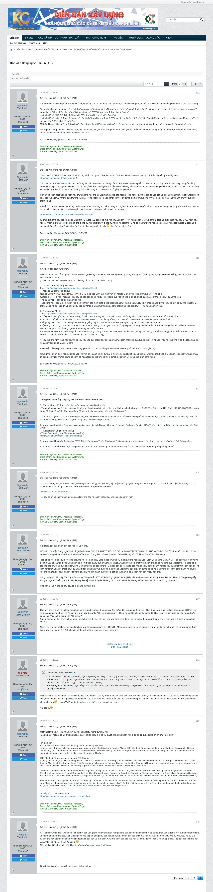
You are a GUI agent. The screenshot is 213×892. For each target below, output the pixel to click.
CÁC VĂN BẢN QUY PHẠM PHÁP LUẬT (59, 37)
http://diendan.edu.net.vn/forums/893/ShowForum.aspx (66, 214)
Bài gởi (15, 74)
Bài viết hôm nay (18, 43)
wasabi (23, 834)
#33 (198, 258)
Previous (178, 878)
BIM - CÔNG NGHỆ (96, 37)
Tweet (23, 131)
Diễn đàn (14, 38)
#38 (198, 660)
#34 (198, 389)
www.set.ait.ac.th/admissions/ (54, 491)
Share (23, 126)
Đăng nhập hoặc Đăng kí (192, 2)
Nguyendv (22, 105)
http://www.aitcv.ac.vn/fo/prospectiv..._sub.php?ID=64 (71, 313)
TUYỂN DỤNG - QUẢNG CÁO (144, 37)
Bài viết (29, 37)
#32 (198, 164)
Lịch (45, 43)
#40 (198, 822)
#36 (198, 535)
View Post (74, 672)
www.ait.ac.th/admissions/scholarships (63, 435)
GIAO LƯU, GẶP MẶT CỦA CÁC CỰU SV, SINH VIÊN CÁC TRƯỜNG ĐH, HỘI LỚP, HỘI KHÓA (67, 49)
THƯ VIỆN (117, 37)
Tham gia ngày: (20, 116)
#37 (198, 599)
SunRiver (22, 612)
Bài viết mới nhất (20, 79)
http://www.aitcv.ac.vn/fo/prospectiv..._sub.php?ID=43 (71, 288)
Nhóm (169, 37)
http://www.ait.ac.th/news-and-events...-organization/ (65, 796)
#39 (198, 721)
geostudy (22, 547)
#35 (198, 473)
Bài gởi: (21, 122)
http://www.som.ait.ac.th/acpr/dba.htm (58, 178)
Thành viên (34, 43)
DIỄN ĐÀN (20, 49)
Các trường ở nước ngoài (120, 49)
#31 (198, 93)
